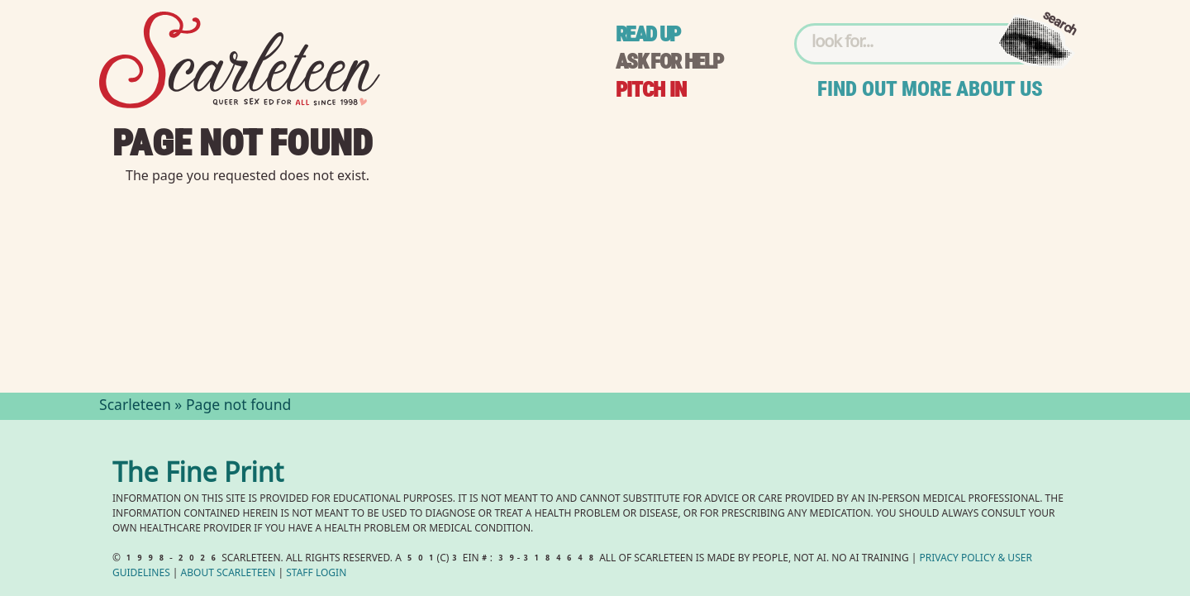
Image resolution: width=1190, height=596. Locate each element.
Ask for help (669, 62)
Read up (648, 34)
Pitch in (651, 90)
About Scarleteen (228, 574)
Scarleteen (135, 406)
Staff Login (316, 574)
